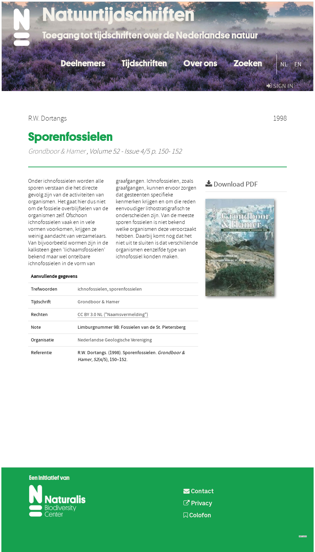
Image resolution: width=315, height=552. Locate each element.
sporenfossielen (125, 289)
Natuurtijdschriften (118, 14)
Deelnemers (83, 62)
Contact (198, 491)
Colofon (197, 515)
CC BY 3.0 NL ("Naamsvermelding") (113, 314)
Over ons (200, 62)
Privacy (197, 503)
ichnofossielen (92, 289)
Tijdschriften (144, 62)
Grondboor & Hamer (56, 151)
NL (284, 64)
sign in (280, 86)
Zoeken (248, 62)
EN (298, 64)
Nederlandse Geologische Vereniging (115, 340)
